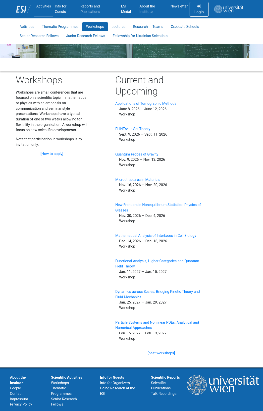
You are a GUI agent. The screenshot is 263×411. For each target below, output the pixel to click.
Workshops (95, 27)
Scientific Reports (165, 377)
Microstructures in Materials (137, 180)
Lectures (118, 27)
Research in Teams (148, 27)
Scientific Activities (66, 377)
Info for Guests (60, 9)
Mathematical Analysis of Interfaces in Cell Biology (155, 236)
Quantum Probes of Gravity (136, 154)
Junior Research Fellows (85, 36)
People (15, 388)
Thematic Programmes (60, 27)
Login (199, 9)
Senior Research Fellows (39, 36)
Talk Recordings (163, 394)
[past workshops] (161, 353)
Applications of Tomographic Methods (145, 104)
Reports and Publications (90, 9)
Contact (16, 394)
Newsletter (179, 6)
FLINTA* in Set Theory (132, 129)
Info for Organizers (115, 383)
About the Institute (147, 9)
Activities (43, 6)
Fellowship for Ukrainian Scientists (140, 36)
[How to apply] (52, 154)
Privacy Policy (21, 404)
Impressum (19, 399)
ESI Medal (126, 9)
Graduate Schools (185, 27)
